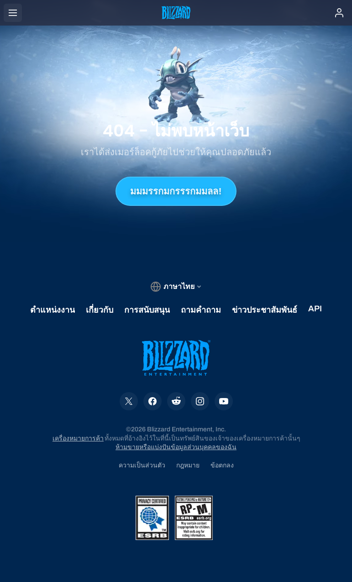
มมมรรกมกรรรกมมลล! (175, 191)
